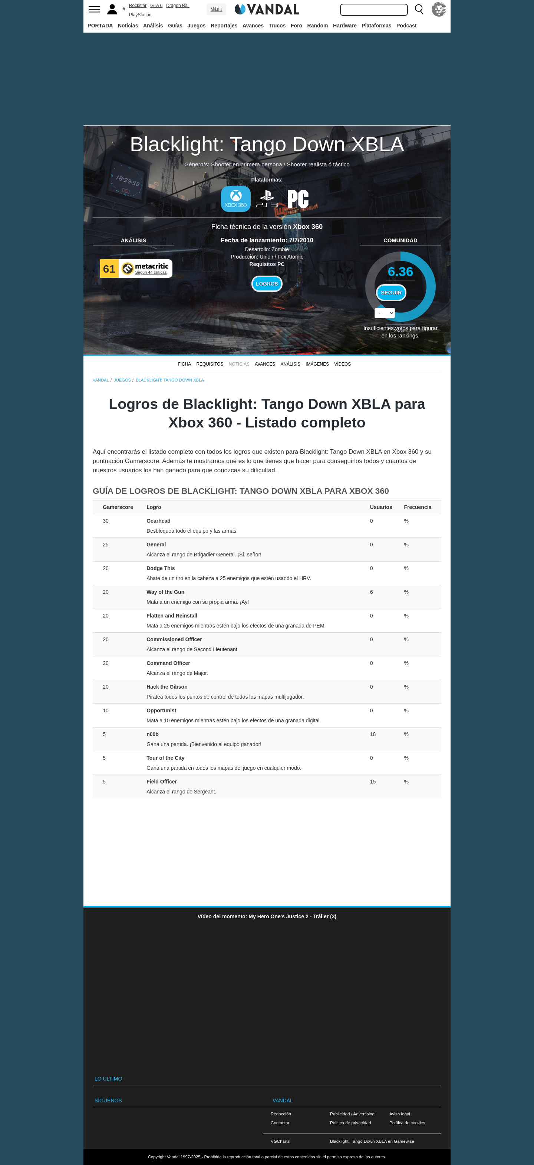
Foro (296, 26)
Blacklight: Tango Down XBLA (267, 144)
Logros (267, 284)
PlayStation (140, 14)
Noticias (128, 26)
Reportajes (224, 26)
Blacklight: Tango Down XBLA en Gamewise (372, 1141)
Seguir (391, 293)
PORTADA (100, 26)
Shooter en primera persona (246, 164)
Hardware (345, 26)
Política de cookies (407, 1122)
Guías (175, 26)
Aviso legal (399, 1113)
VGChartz (280, 1141)
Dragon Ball (177, 5)
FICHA (184, 364)
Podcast (406, 26)
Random (317, 26)
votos (400, 330)
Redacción (281, 1113)
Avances (253, 26)
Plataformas (376, 26)
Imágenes (317, 364)
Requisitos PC (267, 264)
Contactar (280, 1122)
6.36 (400, 271)
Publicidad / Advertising (352, 1113)
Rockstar (137, 5)
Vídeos (342, 364)
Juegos (197, 26)
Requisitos (209, 364)
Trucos (277, 26)
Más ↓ (216, 9)
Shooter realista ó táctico (318, 164)
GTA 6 (156, 5)
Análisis (153, 26)
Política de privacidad (350, 1122)
